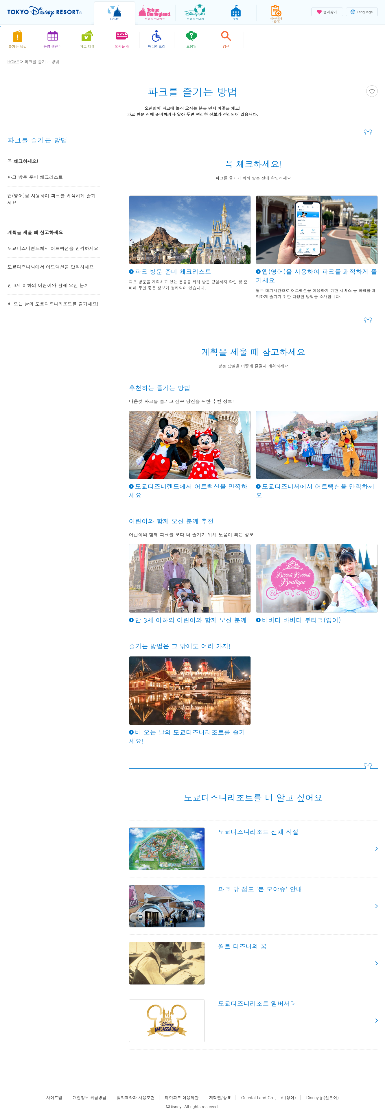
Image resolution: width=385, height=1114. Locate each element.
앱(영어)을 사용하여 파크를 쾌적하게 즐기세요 (52, 199)
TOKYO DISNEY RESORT (45, 11)
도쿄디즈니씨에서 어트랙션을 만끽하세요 (51, 266)
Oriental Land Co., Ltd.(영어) (268, 1097)
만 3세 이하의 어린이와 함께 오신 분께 (48, 285)
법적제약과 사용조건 (136, 1097)
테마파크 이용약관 (182, 1097)
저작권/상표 (220, 1097)
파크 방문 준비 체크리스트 (35, 177)
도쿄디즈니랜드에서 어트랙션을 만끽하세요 (53, 248)
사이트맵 (54, 1097)
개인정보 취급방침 (89, 1097)
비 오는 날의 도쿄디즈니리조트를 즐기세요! (53, 303)
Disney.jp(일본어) (322, 1097)
